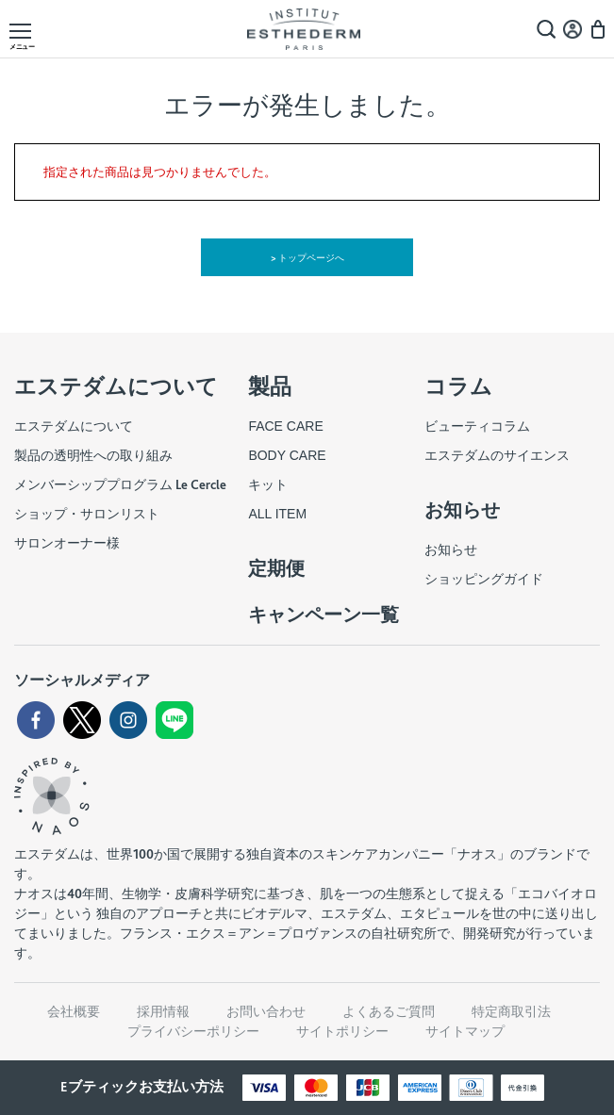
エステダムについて (73, 426)
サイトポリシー (342, 1031)
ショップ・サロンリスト (86, 513)
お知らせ (450, 549)
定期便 (276, 568)
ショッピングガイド (483, 578)
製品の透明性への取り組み (93, 455)
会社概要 (73, 1011)
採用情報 (163, 1011)
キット (268, 484)
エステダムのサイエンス (497, 455)
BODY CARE (286, 455)
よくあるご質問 (388, 1011)
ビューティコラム (477, 426)
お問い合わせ (266, 1011)
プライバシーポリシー (193, 1031)
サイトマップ (465, 1031)
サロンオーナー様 (67, 542)
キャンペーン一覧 (323, 614)
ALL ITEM (277, 513)
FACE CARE (285, 426)
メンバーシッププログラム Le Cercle (120, 484)
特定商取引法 (511, 1011)
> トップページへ (307, 257)
